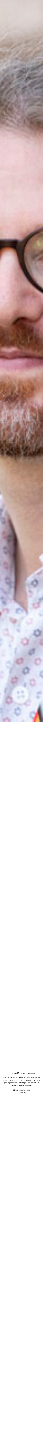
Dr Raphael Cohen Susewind (21, 1073)
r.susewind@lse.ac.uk (22, 1092)
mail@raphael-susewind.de (22, 1090)
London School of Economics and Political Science (18, 1080)
